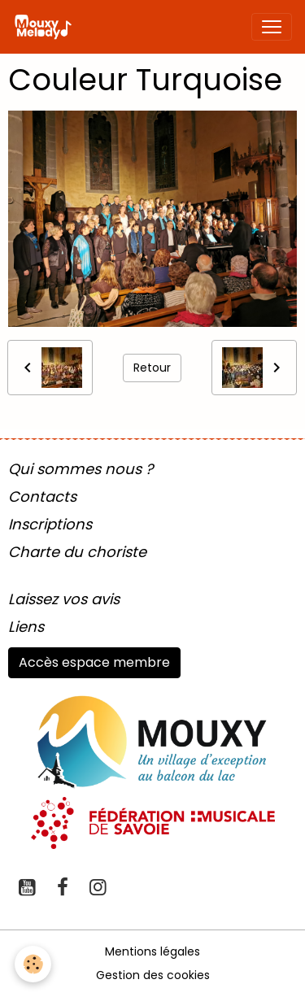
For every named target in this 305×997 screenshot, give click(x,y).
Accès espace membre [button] (94, 662)
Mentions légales (152, 951)
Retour (152, 367)
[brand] (46, 27)
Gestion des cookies (153, 975)
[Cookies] (33, 964)
